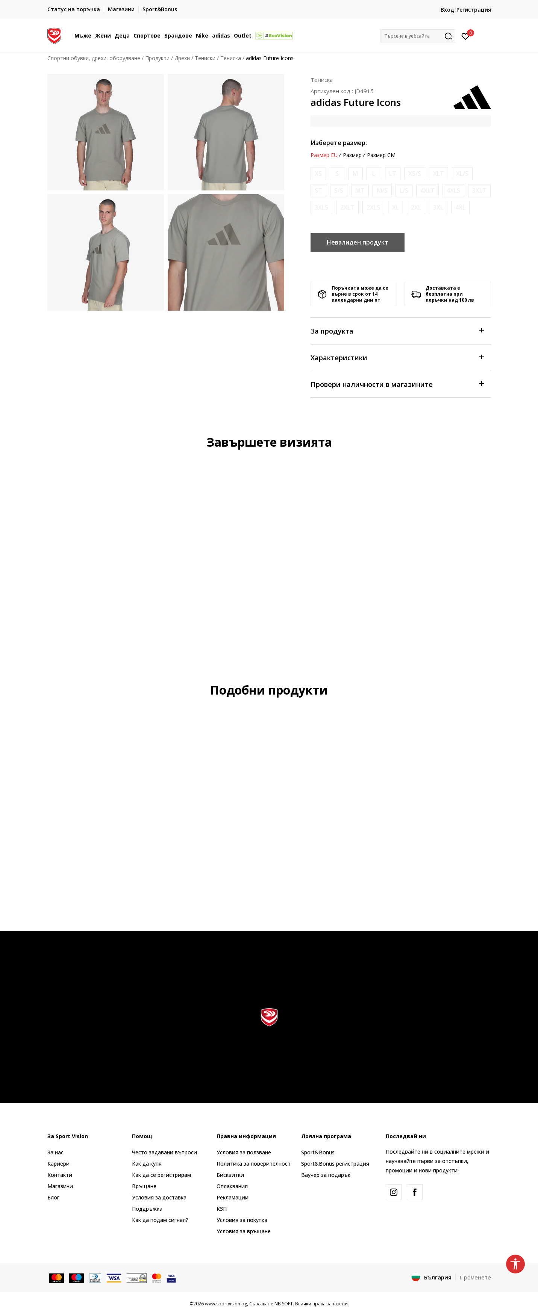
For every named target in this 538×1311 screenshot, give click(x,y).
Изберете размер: (339, 142)
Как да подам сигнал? (160, 1219)
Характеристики (397, 357)
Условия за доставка (159, 1197)
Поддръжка (147, 1208)
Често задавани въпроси (164, 1152)
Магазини (60, 1186)
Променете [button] (475, 1277)
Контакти (59, 1174)
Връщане (144, 1186)
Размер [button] (352, 155)
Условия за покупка (242, 1219)
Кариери (58, 1163)
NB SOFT (283, 1303)
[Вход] (465, 35)
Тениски (205, 58)
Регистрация (473, 9)
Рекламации (233, 1197)
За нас (55, 1152)
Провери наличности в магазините (397, 384)
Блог (53, 1197)
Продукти (157, 58)
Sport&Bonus (318, 1152)
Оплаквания (232, 1186)
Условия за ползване (244, 1152)
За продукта (397, 330)
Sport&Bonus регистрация (335, 1163)
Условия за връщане (244, 1231)
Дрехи (182, 58)
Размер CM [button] (381, 155)
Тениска (230, 58)
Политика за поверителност (254, 1163)
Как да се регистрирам (161, 1174)
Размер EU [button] (324, 155)
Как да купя (147, 1163)
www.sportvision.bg (226, 1303)
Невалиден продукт (357, 242)
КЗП (222, 1208)
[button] (417, 35)
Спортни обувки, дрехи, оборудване (93, 58)
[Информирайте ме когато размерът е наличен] (318, 173)
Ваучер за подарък (325, 1174)
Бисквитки (230, 1174)
